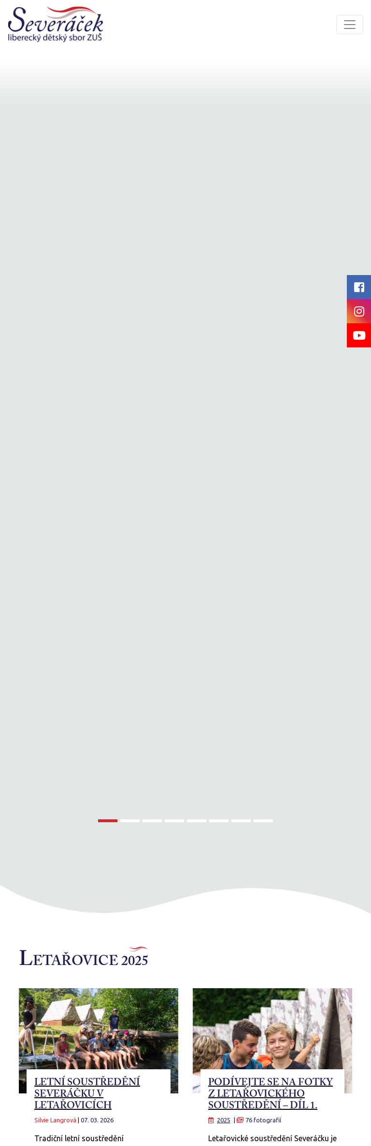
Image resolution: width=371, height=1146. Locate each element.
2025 (223, 1120)
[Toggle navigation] (349, 24)
